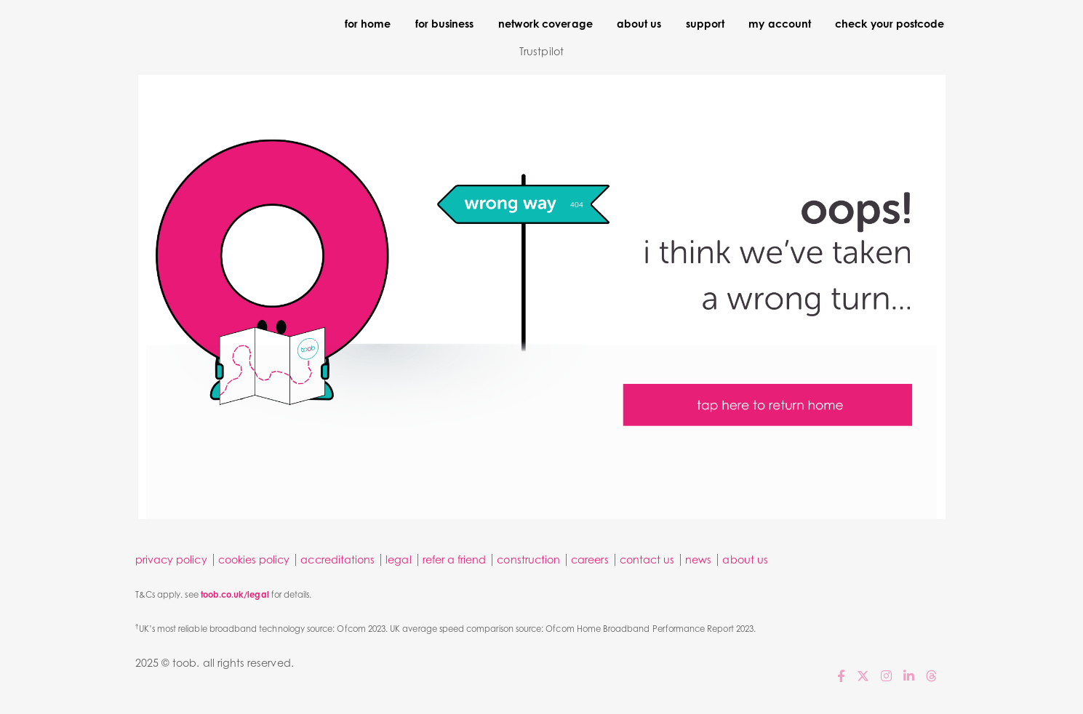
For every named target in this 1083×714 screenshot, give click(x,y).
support (705, 23)
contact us (647, 559)
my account (779, 23)
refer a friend (455, 559)
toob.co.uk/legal (235, 595)
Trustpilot (541, 51)
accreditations (337, 559)
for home (368, 23)
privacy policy (171, 559)
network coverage (545, 23)
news (698, 559)
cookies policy (254, 559)
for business (444, 23)
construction (528, 559)
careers (589, 559)
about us (639, 23)
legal (398, 559)
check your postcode (889, 23)
